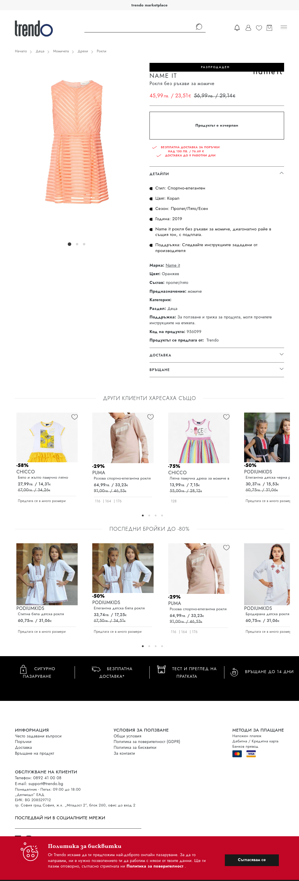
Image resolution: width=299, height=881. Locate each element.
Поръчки (23, 741)
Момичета (61, 51)
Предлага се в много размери (42, 501)
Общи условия (127, 736)
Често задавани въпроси (38, 736)
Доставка (23, 747)
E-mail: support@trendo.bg (39, 784)
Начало (21, 51)
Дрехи (83, 51)
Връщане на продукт (34, 753)
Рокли (102, 51)
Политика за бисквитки (135, 747)
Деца (40, 51)
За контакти (124, 753)
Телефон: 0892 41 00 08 (38, 778)
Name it (173, 265)
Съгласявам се (252, 860)
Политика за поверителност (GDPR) (147, 741)
